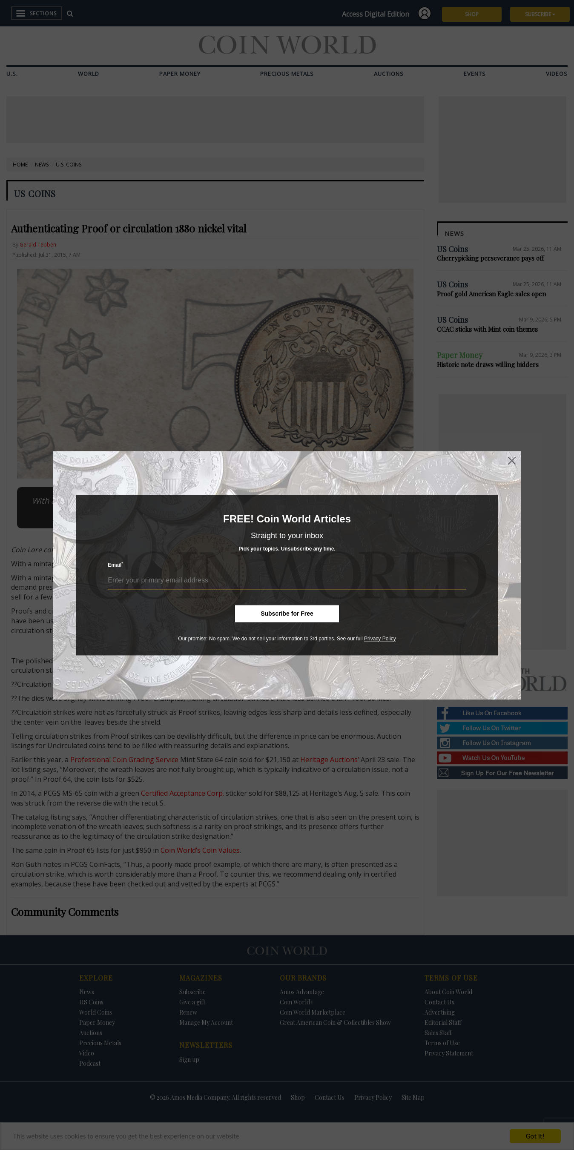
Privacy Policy (380, 639)
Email (115, 565)
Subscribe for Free (287, 613)
